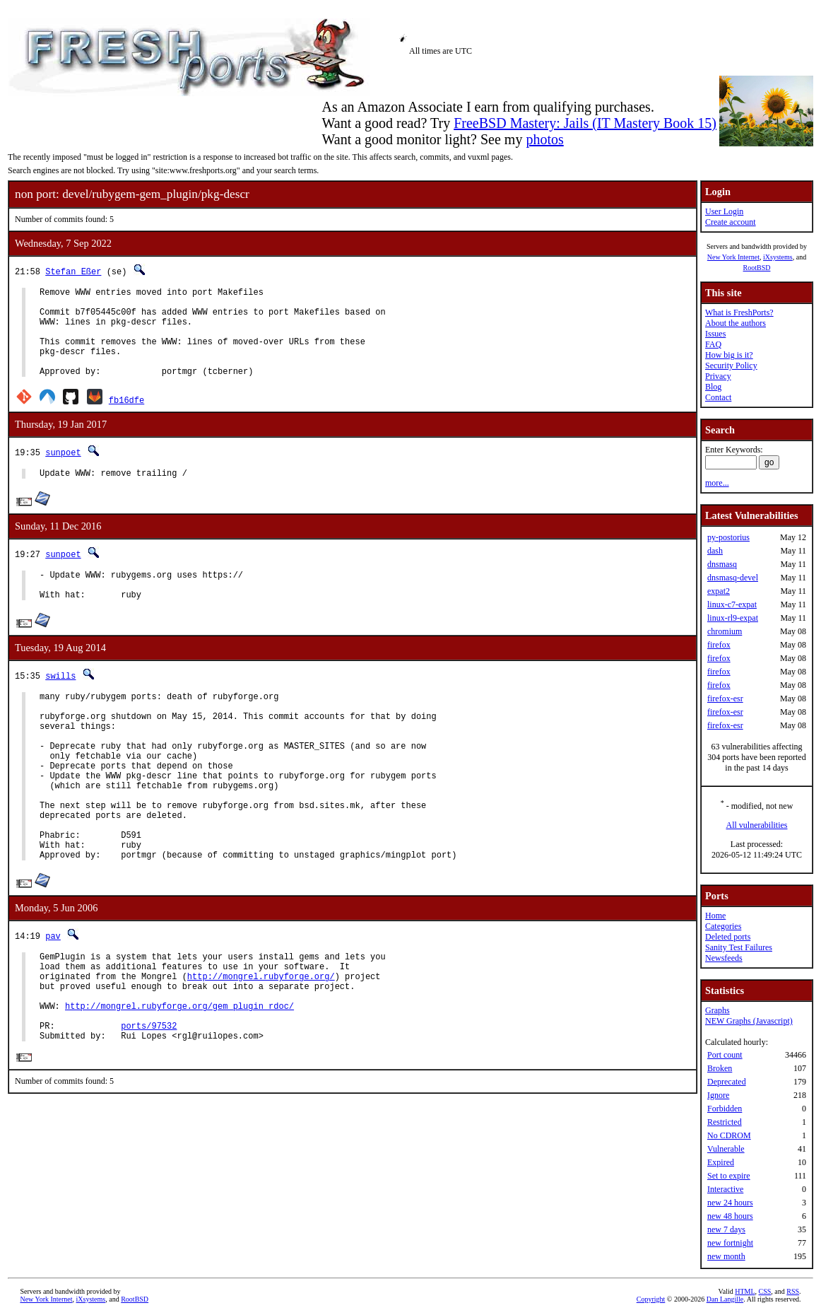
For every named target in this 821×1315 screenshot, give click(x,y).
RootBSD (757, 267)
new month (726, 1256)
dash (715, 551)
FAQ (713, 344)
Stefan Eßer (73, 271)
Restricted (724, 1122)
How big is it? (729, 355)
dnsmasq (722, 564)
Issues (715, 334)
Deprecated (726, 1082)
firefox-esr (725, 698)
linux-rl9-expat (732, 618)
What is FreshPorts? (739, 312)
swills (60, 703)
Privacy (718, 376)
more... (717, 483)
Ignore (718, 1095)
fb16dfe (126, 419)
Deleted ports (727, 937)
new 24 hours (730, 1203)
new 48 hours (730, 1216)
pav (53, 999)
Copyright (651, 1299)
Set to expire (728, 1176)
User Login (724, 211)
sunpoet (63, 471)
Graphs (717, 1010)
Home (715, 915)
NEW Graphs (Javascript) (749, 1021)
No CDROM (729, 1135)
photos (544, 139)
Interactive (725, 1189)
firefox (719, 645)
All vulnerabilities (757, 825)
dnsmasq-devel (732, 578)
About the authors (735, 323)
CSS (765, 1291)
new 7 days (726, 1229)
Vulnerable (726, 1149)
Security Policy (731, 365)
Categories (723, 926)
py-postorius (728, 537)
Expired (720, 1162)
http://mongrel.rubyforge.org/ (261, 1046)
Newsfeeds (724, 958)
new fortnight (730, 1243)
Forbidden (724, 1109)
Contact (718, 397)
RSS (792, 1291)
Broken (719, 1068)
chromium (724, 631)
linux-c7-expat (732, 604)
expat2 (718, 591)
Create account (730, 222)
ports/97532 (149, 1106)
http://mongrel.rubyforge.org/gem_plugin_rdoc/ (179, 1082)
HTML (745, 1291)
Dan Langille (725, 1299)
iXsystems (778, 257)
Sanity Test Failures (738, 947)
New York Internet (733, 257)
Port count (725, 1055)
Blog (713, 387)
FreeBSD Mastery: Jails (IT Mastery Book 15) (585, 123)
